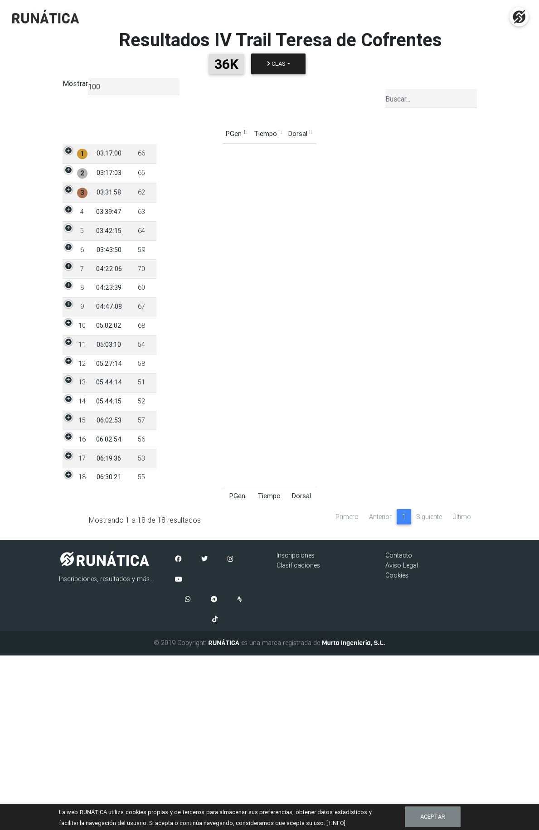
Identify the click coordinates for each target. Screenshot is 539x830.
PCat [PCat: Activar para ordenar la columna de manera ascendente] (263, 134)
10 (82, 412)
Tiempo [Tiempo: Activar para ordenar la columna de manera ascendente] (105, 134)
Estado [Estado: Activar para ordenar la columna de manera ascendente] (456, 134)
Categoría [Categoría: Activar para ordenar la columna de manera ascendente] (296, 134)
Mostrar (75, 83)
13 (82, 498)
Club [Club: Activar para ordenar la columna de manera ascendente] (329, 134)
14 (82, 527)
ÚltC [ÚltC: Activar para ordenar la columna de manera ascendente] (428, 134)
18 (82, 642)
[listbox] (134, 86)
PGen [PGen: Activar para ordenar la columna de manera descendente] (74, 134)
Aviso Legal (401, 740)
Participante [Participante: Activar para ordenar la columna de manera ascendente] (177, 134)
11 (82, 441)
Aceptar (432, 816)
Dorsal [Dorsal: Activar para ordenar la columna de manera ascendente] (137, 134)
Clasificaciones (298, 740)
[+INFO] (335, 823)
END (457, 153)
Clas (276, 64)
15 (82, 555)
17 (82, 613)
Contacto (398, 730)
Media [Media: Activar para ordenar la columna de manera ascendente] (402, 134)
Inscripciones (296, 730)
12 (82, 469)
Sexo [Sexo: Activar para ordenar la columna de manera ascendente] (236, 134)
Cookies (396, 749)
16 (82, 584)
